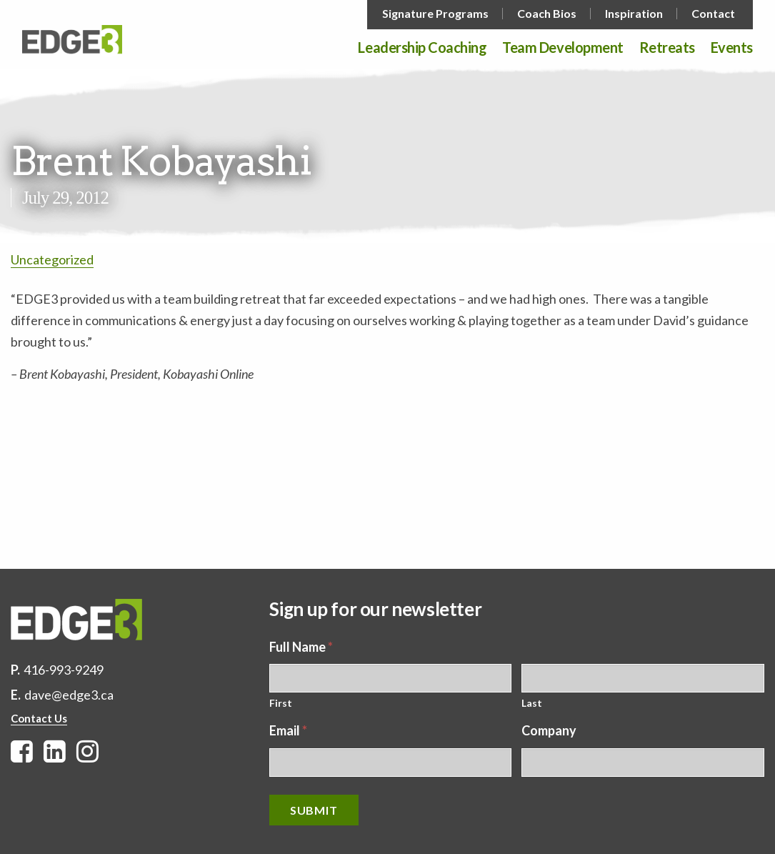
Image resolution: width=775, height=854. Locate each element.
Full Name (301, 647)
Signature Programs (435, 13)
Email (288, 730)
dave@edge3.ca (69, 694)
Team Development (562, 48)
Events (732, 48)
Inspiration (634, 13)
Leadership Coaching (422, 48)
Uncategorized (52, 259)
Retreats (667, 48)
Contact (713, 13)
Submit (314, 810)
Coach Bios (546, 13)
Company (548, 730)
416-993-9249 (64, 669)
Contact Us (39, 718)
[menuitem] (437, 13)
